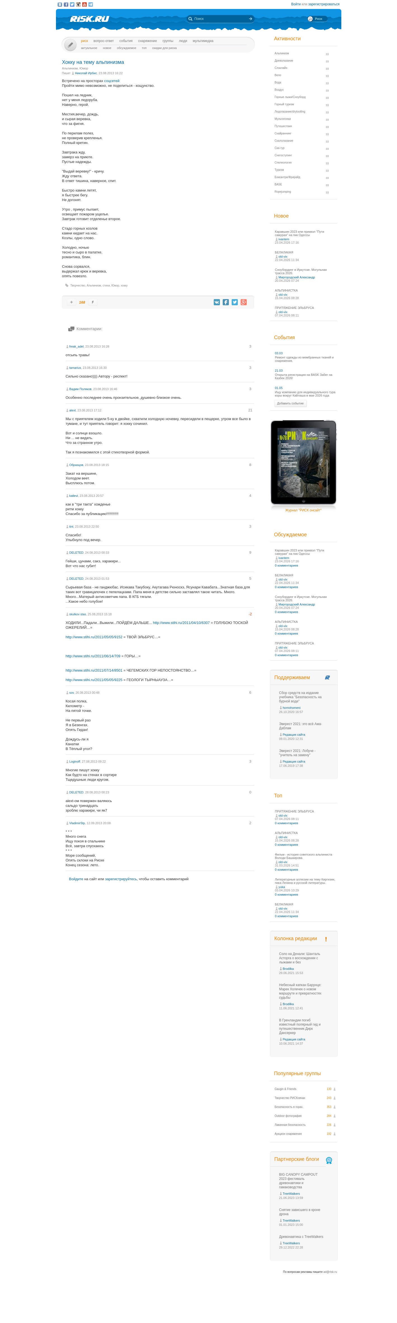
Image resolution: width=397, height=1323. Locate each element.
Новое (107, 48)
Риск (84, 41)
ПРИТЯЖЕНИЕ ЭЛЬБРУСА (294, 307)
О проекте (219, 1308)
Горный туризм (284, 104)
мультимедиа (203, 41)
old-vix (283, 256)
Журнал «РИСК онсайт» (317, 1308)
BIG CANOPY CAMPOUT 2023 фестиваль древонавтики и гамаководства (298, 1181)
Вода (278, 82)
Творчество (78, 285)
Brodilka (288, 968)
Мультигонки (283, 118)
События (126, 41)
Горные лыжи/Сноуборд (290, 97)
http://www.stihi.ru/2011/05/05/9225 (94, 680)
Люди (183, 41)
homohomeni (292, 707)
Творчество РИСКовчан (290, 1098)
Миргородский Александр (297, 277)
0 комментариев (286, 565)
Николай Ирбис (86, 73)
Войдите (76, 879)
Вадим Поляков (80, 389)
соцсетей (111, 81)
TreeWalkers (291, 1193)
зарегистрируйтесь (121, 879)
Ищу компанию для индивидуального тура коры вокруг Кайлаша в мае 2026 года (305, 393)
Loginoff (74, 761)
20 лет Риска (223, 1314)
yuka (282, 887)
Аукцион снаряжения (288, 1133)
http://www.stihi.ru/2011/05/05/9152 (94, 637)
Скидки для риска (164, 48)
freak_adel (76, 346)
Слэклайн (281, 67)
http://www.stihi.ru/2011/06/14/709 (93, 656)
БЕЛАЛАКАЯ (284, 252)
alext (72, 410)
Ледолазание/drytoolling (290, 111)
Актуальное (89, 48)
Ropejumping (283, 191)
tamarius (75, 367)
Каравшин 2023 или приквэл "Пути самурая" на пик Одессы (299, 233)
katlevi (73, 495)
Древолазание (284, 60)
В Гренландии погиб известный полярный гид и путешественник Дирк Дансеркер (300, 1026)
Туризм (279, 169)
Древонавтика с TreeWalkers (301, 1237)
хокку (124, 285)
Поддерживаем (292, 677)
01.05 (279, 388)
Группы (168, 41)
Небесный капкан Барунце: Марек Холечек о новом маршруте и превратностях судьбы (300, 991)
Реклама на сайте (284, 1308)
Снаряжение (147, 41)
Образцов (76, 465)
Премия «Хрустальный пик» (249, 1308)
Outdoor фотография (288, 1115)
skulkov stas (77, 614)
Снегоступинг (283, 155)
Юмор (83, 68)
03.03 (279, 353)
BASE (278, 184)
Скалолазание (284, 140)
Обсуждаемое (126, 48)
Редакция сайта (294, 734)
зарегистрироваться (324, 4)
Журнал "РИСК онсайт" (303, 510)
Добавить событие (290, 403)
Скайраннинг (283, 133)
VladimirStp (77, 823)
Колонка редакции (295, 938)
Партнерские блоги (303, 1159)
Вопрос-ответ (103, 41)
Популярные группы (297, 1073)
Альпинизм (70, 68)
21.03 (279, 370)
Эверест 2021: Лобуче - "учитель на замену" (297, 753)
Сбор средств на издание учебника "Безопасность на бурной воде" (300, 697)
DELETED (76, 552)
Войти (296, 4)
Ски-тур (280, 148)
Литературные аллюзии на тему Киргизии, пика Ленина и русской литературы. (305, 881)
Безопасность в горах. (289, 1106)
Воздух (279, 89)
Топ (144, 48)
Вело (278, 75)
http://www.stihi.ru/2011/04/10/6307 (181, 623)
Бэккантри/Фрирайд (287, 177)
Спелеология (283, 162)
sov (71, 692)
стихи (106, 285)
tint (71, 526)
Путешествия (283, 126)
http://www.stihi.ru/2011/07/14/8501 (94, 670)
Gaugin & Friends (286, 1089)
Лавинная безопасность (290, 1124)
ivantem (284, 239)
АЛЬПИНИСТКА (286, 290)
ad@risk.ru (330, 1271)
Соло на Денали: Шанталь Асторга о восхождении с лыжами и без (299, 958)
